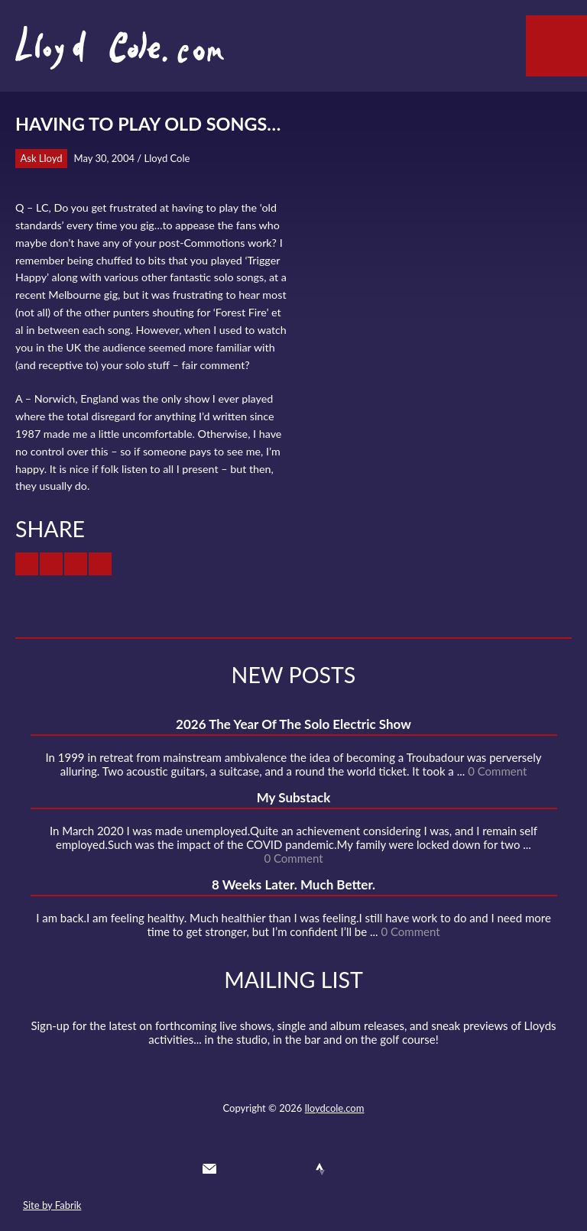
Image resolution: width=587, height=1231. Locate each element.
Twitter (237, 1169)
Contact (209, 1169)
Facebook (264, 1169)
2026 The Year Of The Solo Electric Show (293, 724)
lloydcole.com (335, 1108)
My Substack (294, 797)
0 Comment (497, 771)
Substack (375, 1169)
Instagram (348, 1169)
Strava (320, 1169)
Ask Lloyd (42, 158)
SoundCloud (292, 1169)
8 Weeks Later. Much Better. (293, 884)
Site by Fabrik (52, 1205)
